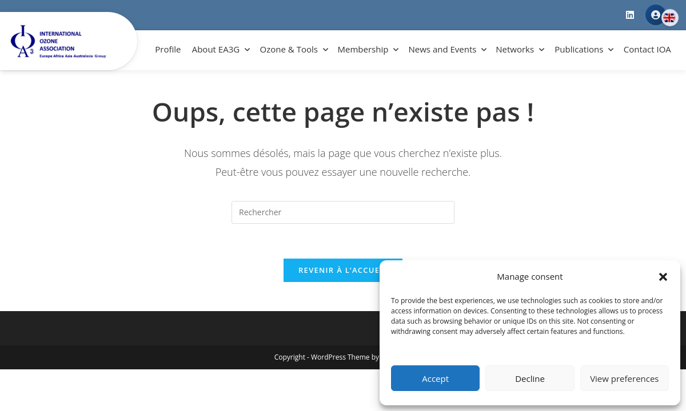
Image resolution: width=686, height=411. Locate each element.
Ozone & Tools (289, 49)
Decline (530, 378)
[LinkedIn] (630, 15)
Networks (515, 49)
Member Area (655, 14)
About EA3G (216, 49)
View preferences (624, 378)
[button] (663, 277)
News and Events (443, 49)
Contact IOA (647, 49)
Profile (168, 49)
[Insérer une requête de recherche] (343, 212)
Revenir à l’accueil (343, 270)
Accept (435, 378)
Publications (579, 49)
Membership (363, 49)
